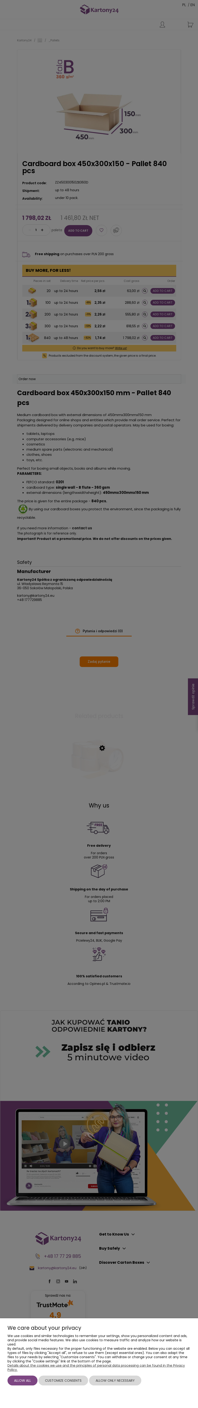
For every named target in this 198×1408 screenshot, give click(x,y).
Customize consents (63, 1380)
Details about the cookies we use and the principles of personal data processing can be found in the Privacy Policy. (96, 1367)
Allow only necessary (115, 1380)
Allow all (22, 1380)
